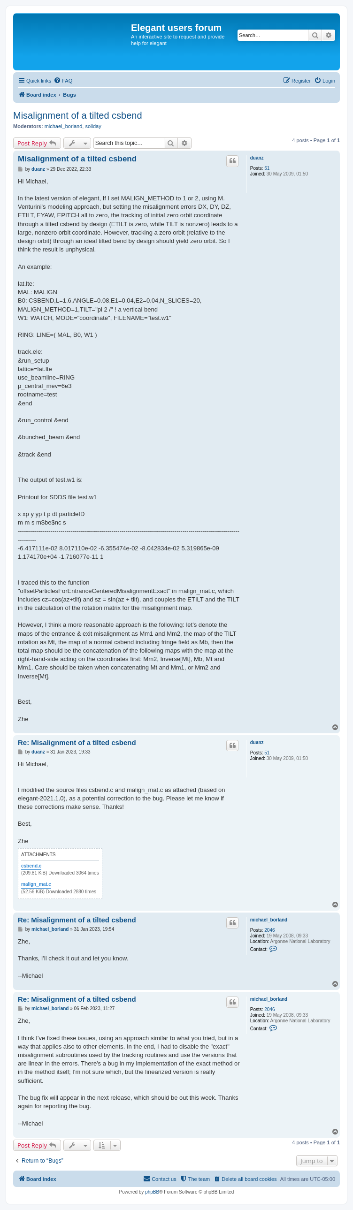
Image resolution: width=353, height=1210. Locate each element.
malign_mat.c (36, 884)
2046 (269, 930)
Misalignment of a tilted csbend (77, 115)
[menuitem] (63, 80)
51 (266, 168)
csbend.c (31, 865)
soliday (93, 126)
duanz (257, 157)
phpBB (152, 1192)
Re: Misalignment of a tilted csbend (77, 742)
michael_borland (64, 126)
